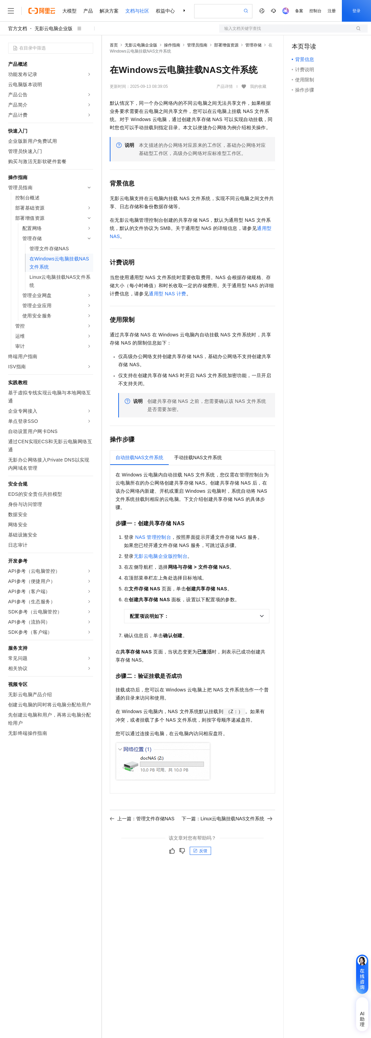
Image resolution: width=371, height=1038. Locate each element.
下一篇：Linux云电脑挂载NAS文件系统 (227, 818)
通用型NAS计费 (167, 293)
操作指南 (172, 45)
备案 (299, 10)
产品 (88, 11)
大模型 (69, 11)
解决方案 (109, 11)
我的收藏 (258, 86)
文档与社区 (137, 11)
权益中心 (165, 11)
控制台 (315, 10)
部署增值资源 (226, 45)
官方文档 (17, 28)
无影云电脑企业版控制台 (160, 556)
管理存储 (253, 45)
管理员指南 (197, 45)
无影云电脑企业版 (54, 28)
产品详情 (225, 86)
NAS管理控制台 (153, 537)
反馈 (200, 850)
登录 (356, 10)
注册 (332, 10)
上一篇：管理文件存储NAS (142, 818)
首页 (114, 45)
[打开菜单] (11, 11)
